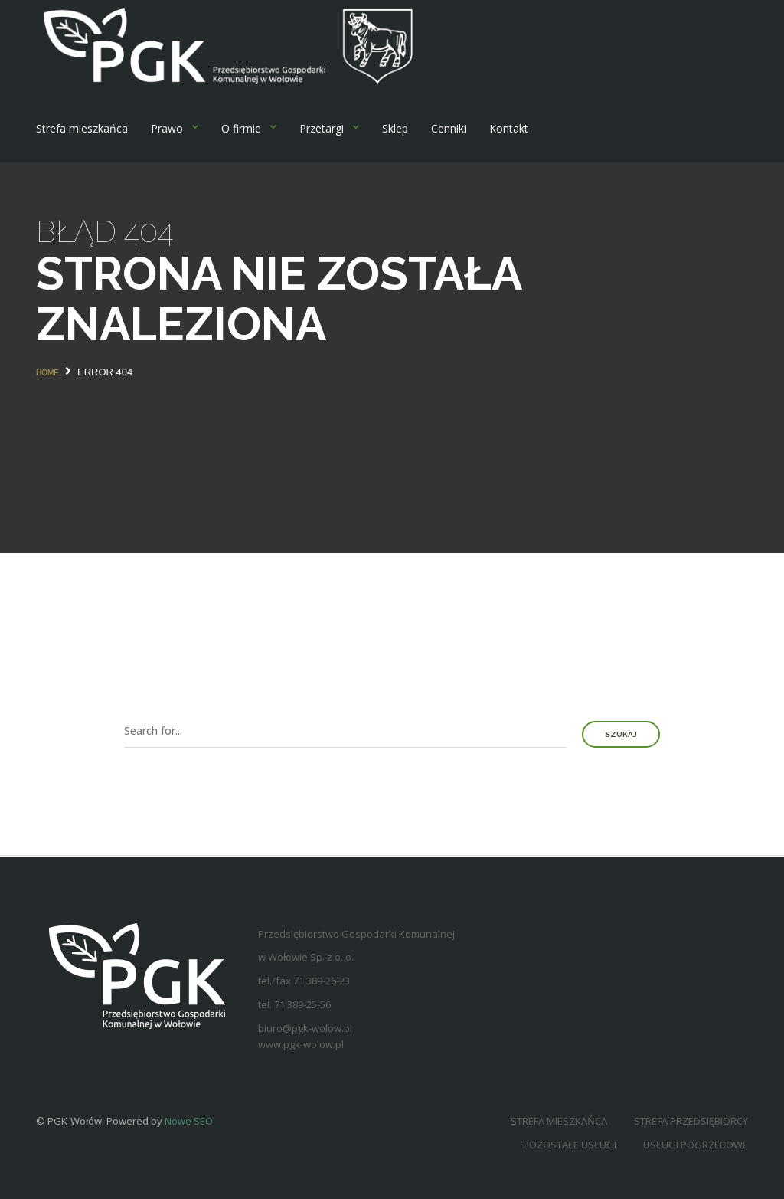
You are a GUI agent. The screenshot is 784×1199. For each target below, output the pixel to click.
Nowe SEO (189, 1121)
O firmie (241, 128)
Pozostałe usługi (569, 1144)
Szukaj (621, 734)
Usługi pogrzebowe (695, 1144)
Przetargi (321, 128)
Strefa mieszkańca (82, 128)
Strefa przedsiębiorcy (691, 1121)
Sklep (395, 128)
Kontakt (508, 128)
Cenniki (448, 128)
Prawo (167, 128)
